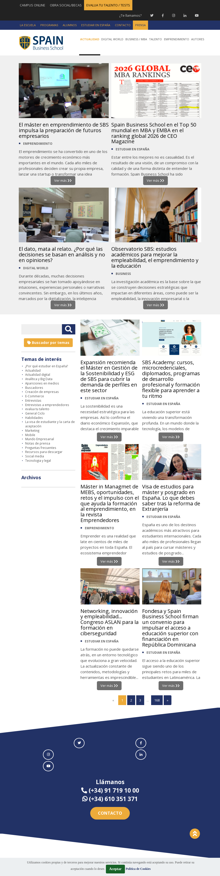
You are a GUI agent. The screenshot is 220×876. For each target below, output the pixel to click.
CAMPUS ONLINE (32, 5)
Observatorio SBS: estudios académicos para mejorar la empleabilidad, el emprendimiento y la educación (155, 257)
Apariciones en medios (42, 383)
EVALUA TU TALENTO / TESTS (108, 5)
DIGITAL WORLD (35, 268)
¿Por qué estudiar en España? (46, 366)
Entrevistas (33, 400)
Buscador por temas (48, 342)
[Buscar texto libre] (68, 329)
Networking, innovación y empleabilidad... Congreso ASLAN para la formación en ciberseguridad (109, 622)
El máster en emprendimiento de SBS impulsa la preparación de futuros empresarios (59, 130)
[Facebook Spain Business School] (163, 15)
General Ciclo (35, 413)
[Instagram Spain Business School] (173, 15)
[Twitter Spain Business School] (151, 15)
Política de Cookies (138, 869)
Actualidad (33, 370)
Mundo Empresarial (39, 439)
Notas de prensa (37, 443)
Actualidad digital (37, 375)
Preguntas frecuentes (40, 448)
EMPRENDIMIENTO (37, 144)
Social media (34, 456)
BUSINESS (123, 274)
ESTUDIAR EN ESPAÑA (132, 149)
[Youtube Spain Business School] (197, 15)
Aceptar (115, 869)
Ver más (63, 180)
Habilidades (34, 418)
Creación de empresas (42, 392)
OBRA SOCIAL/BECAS (66, 5)
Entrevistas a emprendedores (47, 405)
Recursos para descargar (43, 452)
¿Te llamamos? (130, 15)
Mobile (30, 435)
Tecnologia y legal (38, 460)
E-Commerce (34, 396)
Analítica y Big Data (38, 379)
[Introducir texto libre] (41, 329)
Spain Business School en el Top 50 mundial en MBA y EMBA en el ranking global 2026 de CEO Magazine (153, 133)
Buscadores (34, 388)
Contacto (110, 813)
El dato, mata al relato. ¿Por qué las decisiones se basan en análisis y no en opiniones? (62, 254)
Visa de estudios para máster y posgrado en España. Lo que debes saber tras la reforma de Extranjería (171, 498)
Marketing (32, 430)
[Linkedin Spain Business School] (185, 15)
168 (157, 700)
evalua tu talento (37, 409)
